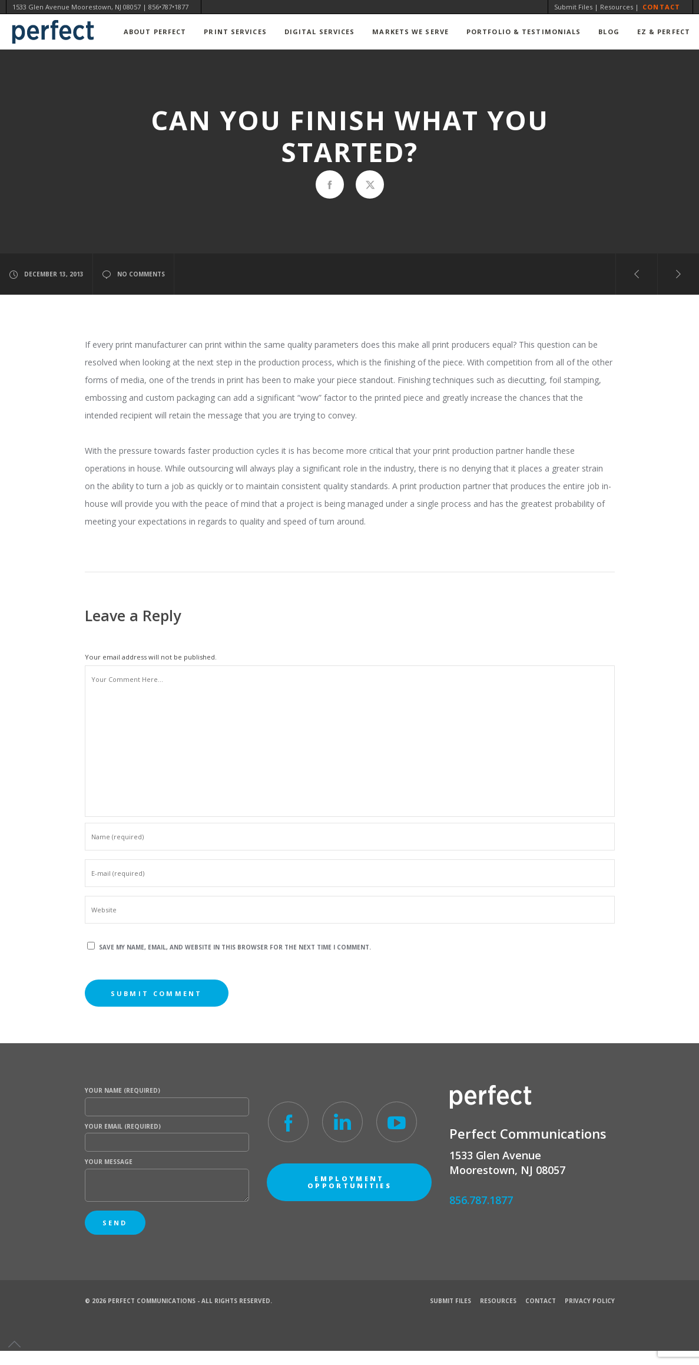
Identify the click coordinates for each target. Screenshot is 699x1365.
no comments (133, 274)
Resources (616, 6)
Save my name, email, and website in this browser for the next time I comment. (235, 947)
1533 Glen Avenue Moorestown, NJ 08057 (76, 6)
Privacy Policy (590, 1301)
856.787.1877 (481, 1200)
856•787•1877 (168, 6)
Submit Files (573, 6)
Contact (661, 6)
